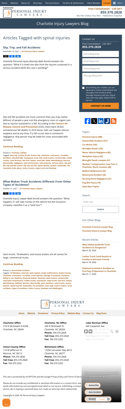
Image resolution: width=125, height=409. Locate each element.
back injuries (35, 273)
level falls (41, 160)
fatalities (18, 278)
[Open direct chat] (112, 331)
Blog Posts (101, 313)
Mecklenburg (56, 160)
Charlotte (45, 155)
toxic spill (49, 286)
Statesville (61, 165)
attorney (13, 155)
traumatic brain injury (12, 168)
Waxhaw (52, 168)
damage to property (51, 275)
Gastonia (41, 278)
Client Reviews (93, 3)
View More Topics (90, 186)
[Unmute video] (82, 331)
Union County (28, 168)
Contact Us (108, 3)
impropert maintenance (13, 280)
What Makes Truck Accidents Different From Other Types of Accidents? (37, 183)
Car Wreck (89, 144)
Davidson (7, 158)
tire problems (38, 286)
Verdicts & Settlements (73, 3)
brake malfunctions (49, 273)
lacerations (41, 280)
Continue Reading (13, 146)
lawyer (33, 160)
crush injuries (36, 275)
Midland (18, 283)
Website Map (74, 313)
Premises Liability (19, 153)
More (119, 3)
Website (14, 3)
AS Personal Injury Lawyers (32, 395)
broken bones (24, 155)
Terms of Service (75, 376)
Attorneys (37, 3)
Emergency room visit (33, 158)
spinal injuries (43, 165)
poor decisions (47, 283)
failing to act (8, 278)
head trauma (48, 158)
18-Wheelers (15, 273)
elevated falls (17, 158)
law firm (25, 160)
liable (48, 160)
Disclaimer (43, 313)
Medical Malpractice (94, 171)
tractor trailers (60, 286)
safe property (45, 163)
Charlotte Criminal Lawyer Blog (97, 227)
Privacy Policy (58, 313)
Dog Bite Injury (91, 182)
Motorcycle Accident (94, 175)
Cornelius (64, 155)
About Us (25, 3)
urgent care (40, 168)
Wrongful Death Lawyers (96, 160)
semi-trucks (59, 283)
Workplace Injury (92, 156)
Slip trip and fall (30, 165)
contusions (54, 155)
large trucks (52, 280)
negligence (18, 163)
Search (100, 209)
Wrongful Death (92, 148)
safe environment (31, 163)
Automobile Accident (20, 270)
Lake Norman (15, 160)
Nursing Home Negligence (96, 178)
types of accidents (19, 288)
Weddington (57, 288)
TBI (68, 165)
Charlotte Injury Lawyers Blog (24, 12)
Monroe (66, 160)
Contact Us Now (101, 105)
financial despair (30, 278)
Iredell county (30, 280)
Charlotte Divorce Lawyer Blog (97, 231)
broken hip (35, 155)
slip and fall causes (14, 165)
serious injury (57, 163)
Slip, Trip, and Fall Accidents (21, 47)
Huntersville (60, 158)
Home (4, 3)
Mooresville (8, 163)
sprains (53, 165)
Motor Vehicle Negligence (96, 152)
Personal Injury (52, 3)
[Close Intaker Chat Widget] (117, 331)
